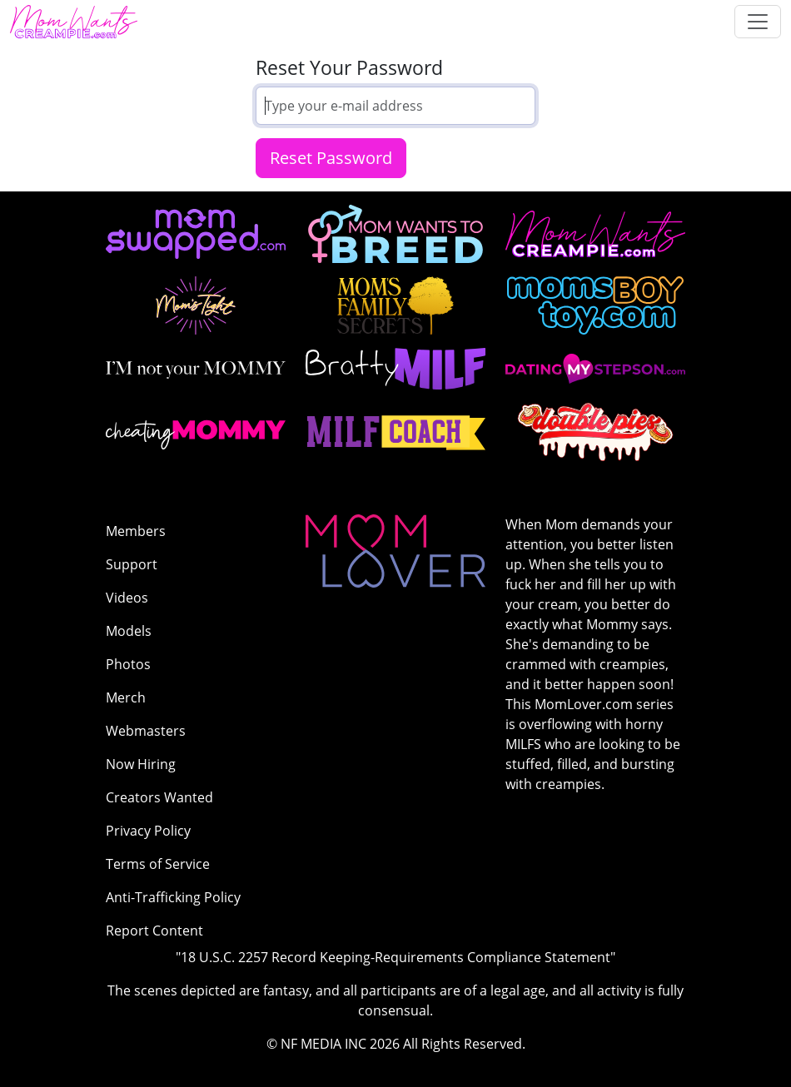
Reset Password (331, 157)
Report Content (154, 930)
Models (129, 631)
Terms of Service (158, 864)
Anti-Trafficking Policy (173, 897)
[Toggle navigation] (757, 21)
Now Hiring (141, 764)
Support (131, 564)
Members (136, 531)
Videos (127, 597)
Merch (126, 697)
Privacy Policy (148, 830)
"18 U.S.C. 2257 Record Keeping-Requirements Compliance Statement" (395, 957)
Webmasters (146, 731)
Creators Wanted (159, 797)
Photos (128, 664)
